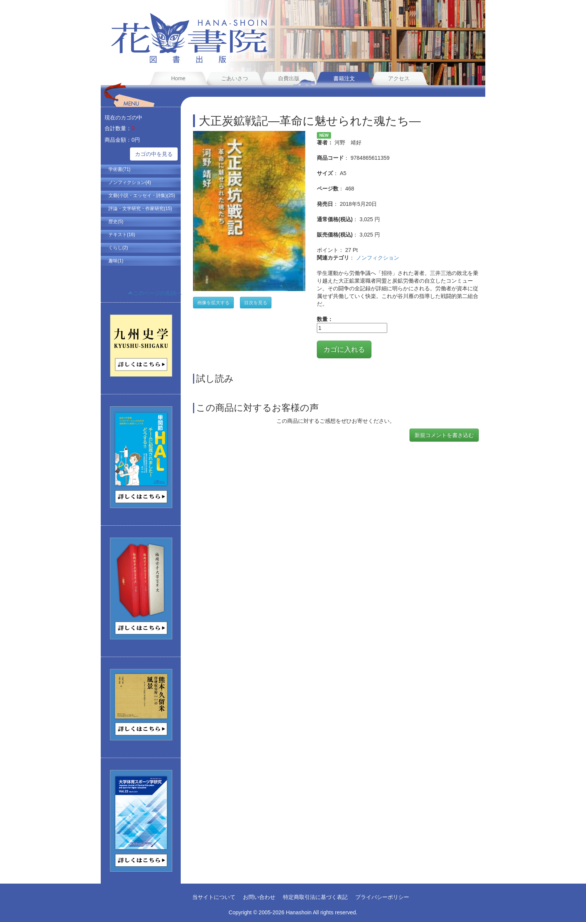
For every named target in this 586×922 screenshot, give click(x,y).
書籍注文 (344, 78)
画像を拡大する (213, 302)
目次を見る (255, 302)
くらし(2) (118, 247)
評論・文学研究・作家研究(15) (140, 208)
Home (178, 78)
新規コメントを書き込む (444, 435)
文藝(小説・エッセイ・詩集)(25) (141, 195)
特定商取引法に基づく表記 (315, 897)
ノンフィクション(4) (129, 182)
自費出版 (289, 78)
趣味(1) (115, 260)
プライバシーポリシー (382, 897)
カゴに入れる (344, 349)
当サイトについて (213, 897)
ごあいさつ (234, 78)
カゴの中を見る (154, 154)
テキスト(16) (121, 234)
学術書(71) (119, 169)
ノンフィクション (377, 258)
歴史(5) (115, 221)
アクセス (399, 78)
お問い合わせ (259, 897)
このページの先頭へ (154, 293)
